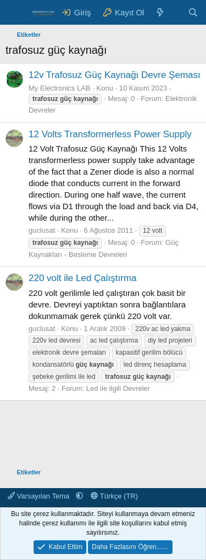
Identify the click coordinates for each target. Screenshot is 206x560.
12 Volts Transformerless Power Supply (110, 134)
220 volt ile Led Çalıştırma (83, 278)
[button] (79, 496)
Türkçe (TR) (114, 496)
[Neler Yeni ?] (160, 12)
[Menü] (15, 13)
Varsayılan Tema (39, 496)
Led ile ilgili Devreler (118, 388)
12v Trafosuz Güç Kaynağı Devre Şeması (115, 75)
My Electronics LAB (60, 88)
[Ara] (193, 12)
